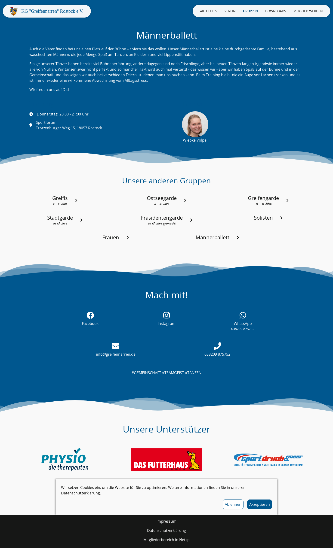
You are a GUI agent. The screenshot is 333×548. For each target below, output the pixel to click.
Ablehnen (233, 504)
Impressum (166, 521)
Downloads (275, 11)
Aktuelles (208, 11)
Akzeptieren (259, 504)
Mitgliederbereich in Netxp (166, 539)
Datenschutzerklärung (80, 493)
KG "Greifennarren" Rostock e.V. (52, 11)
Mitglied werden (308, 11)
